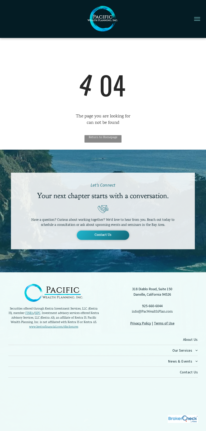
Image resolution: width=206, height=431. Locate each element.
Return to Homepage (103, 137)
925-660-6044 (152, 306)
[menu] (197, 19)
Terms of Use (164, 323)
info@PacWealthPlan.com (152, 311)
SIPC (37, 313)
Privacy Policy (140, 323)
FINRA (29, 313)
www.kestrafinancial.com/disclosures (53, 327)
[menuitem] (103, 339)
